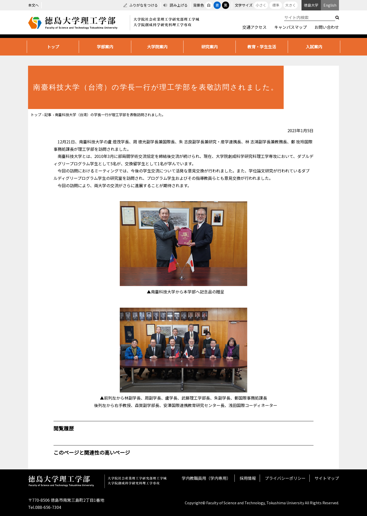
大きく (290, 5)
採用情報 (248, 478)
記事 (47, 114)
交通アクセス (254, 27)
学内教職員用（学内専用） (206, 478)
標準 (275, 5)
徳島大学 (311, 5)
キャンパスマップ (290, 27)
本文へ (33, 5)
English (329, 5)
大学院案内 (157, 47)
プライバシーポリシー (285, 478)
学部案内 (105, 47)
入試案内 (314, 47)
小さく (261, 5)
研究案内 (209, 47)
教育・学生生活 (261, 47)
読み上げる (179, 5)
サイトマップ (326, 478)
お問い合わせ (326, 27)
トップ (53, 47)
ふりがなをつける (143, 5)
